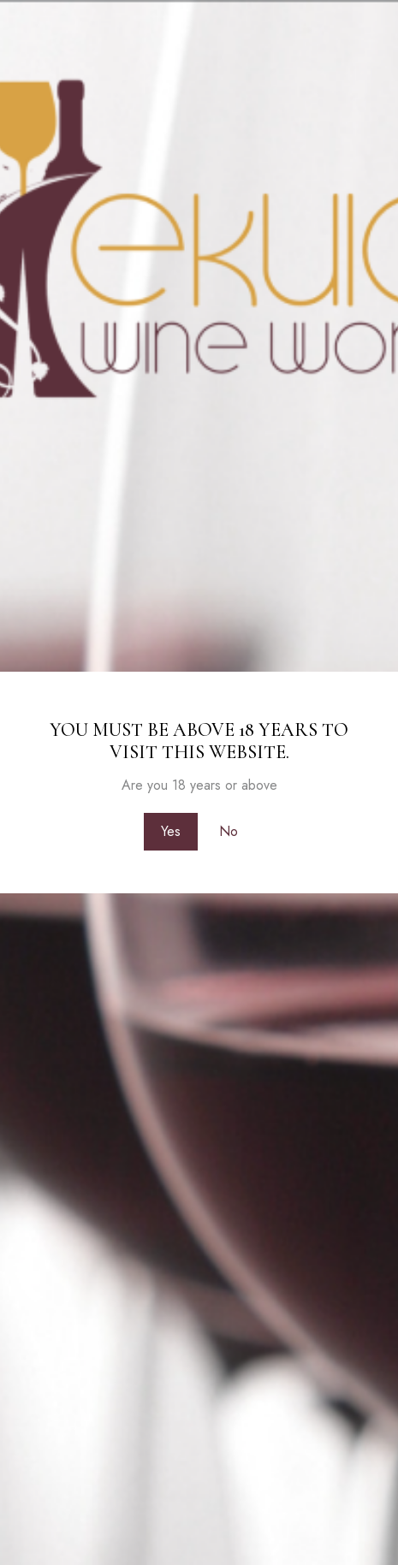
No (228, 831)
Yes (171, 831)
